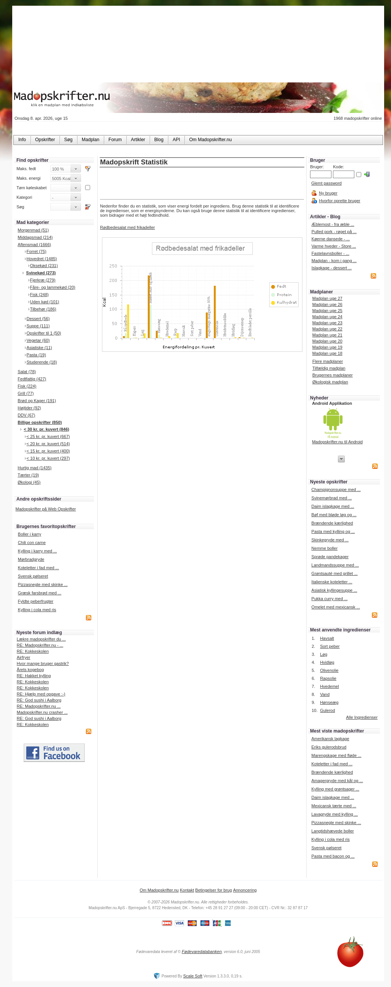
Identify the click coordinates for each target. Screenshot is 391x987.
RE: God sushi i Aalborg (39, 700)
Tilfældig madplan (328, 368)
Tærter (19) (28, 475)
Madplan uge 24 (327, 316)
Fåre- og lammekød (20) (53, 287)
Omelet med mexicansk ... (336, 607)
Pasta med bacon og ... (332, 856)
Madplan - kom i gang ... (334, 260)
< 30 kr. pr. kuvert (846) (46, 429)
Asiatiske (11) (39, 347)
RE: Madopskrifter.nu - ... (40, 645)
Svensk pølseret (33, 576)
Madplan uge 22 (327, 329)
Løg (323, 654)
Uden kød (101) (44, 301)
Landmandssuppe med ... (335, 565)
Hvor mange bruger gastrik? (43, 663)
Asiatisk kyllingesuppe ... (334, 590)
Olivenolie (329, 670)
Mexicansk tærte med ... (333, 805)
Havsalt (327, 638)
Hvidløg (327, 662)
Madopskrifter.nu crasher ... (42, 712)
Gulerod (327, 710)
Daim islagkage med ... (333, 506)
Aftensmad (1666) (34, 244)
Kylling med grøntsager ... (335, 789)
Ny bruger (328, 193)
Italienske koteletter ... (332, 582)
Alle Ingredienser (362, 717)
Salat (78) (27, 371)
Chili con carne (32, 542)
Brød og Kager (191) (37, 400)
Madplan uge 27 (327, 298)
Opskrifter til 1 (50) (44, 333)
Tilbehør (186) (43, 309)
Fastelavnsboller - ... (330, 253)
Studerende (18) (42, 362)
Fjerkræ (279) (43, 280)
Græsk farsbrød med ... (39, 593)
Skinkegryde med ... (330, 540)
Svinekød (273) (41, 272)
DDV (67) (26, 415)
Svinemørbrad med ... (332, 498)
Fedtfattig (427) (32, 379)
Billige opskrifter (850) (40, 422)
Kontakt (187, 890)
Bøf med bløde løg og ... (334, 514)
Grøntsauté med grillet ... (335, 573)
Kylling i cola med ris (37, 609)
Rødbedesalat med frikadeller (127, 227)
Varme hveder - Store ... (334, 246)
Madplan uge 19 (327, 347)
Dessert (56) (38, 318)
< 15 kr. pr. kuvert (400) (48, 451)
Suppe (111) (38, 326)
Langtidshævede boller (332, 831)
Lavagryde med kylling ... (334, 814)
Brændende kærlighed (332, 523)
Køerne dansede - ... (331, 239)
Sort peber (329, 646)
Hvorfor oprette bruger (339, 200)
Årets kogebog (30, 669)
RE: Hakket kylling (34, 675)
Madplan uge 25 (327, 310)
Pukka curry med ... (330, 598)
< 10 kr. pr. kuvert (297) (48, 458)
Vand (325, 694)
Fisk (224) (27, 386)
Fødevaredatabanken (202, 951)
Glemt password (326, 183)
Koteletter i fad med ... (38, 567)
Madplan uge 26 (327, 304)
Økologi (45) (29, 482)
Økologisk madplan (330, 382)
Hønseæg (329, 702)
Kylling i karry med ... (37, 551)
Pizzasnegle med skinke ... (43, 584)
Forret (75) (37, 251)
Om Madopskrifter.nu (159, 890)
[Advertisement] (202, 183)
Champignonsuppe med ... (336, 489)
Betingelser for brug (213, 890)
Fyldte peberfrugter (35, 601)
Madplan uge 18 (327, 353)
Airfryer (23, 657)
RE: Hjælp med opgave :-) (41, 694)
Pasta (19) (36, 355)
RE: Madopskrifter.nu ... (39, 706)
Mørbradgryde (31, 559)
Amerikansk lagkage (330, 738)
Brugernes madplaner (332, 375)
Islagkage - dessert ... (332, 268)
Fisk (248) (39, 294)
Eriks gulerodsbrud (328, 747)
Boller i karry (29, 534)
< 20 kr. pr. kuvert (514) (48, 443)
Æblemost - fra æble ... (333, 224)
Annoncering (245, 890)
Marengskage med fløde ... (336, 755)
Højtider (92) (29, 408)
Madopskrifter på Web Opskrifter (46, 509)
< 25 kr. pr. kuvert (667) (48, 436)
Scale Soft (192, 976)
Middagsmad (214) (35, 237)
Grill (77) (26, 393)
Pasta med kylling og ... (333, 531)
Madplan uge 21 (327, 335)
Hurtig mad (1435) (35, 467)
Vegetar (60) (38, 340)
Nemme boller (325, 548)
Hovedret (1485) (42, 258)
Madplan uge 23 (327, 322)
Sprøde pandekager (330, 556)
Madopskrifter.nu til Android (337, 442)
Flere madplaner (327, 361)
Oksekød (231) (44, 265)
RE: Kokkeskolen (33, 651)
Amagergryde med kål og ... (337, 780)
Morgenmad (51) (33, 230)
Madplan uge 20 (327, 341)
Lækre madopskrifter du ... (41, 639)
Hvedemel (329, 686)
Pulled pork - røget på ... (334, 231)
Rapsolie (328, 678)
